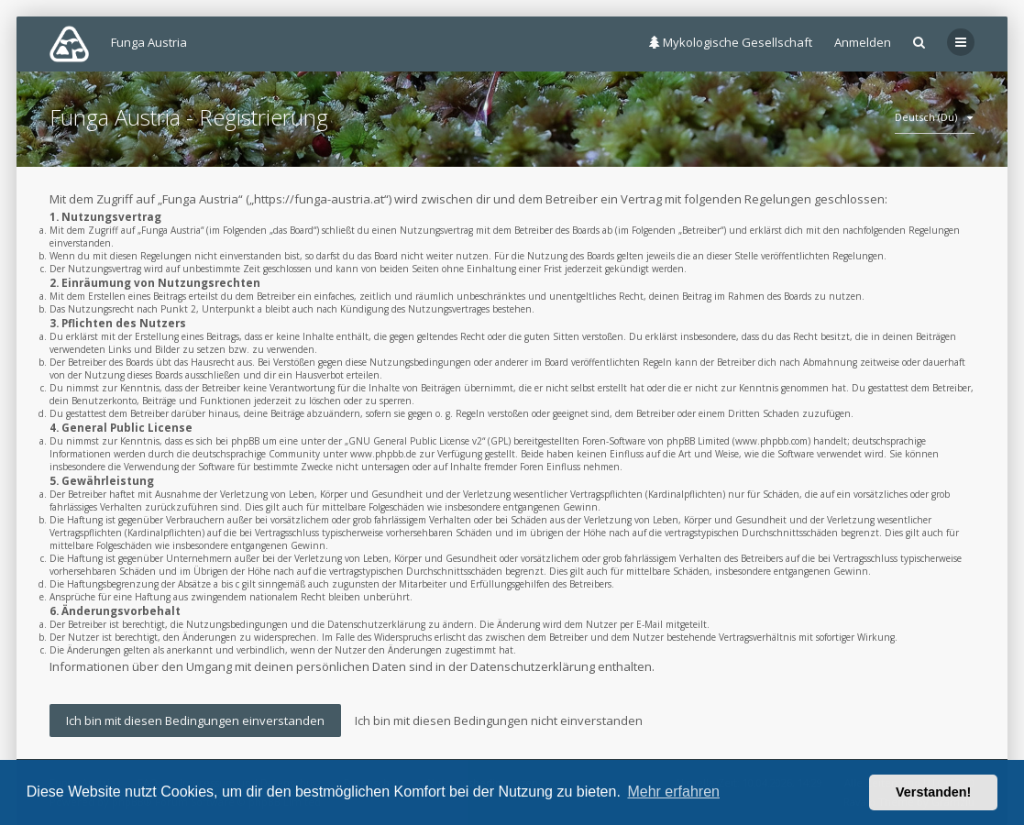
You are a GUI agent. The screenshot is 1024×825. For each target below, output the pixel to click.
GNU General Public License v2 (415, 440)
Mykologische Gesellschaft (730, 42)
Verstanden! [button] (933, 792)
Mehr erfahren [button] (673, 791)
